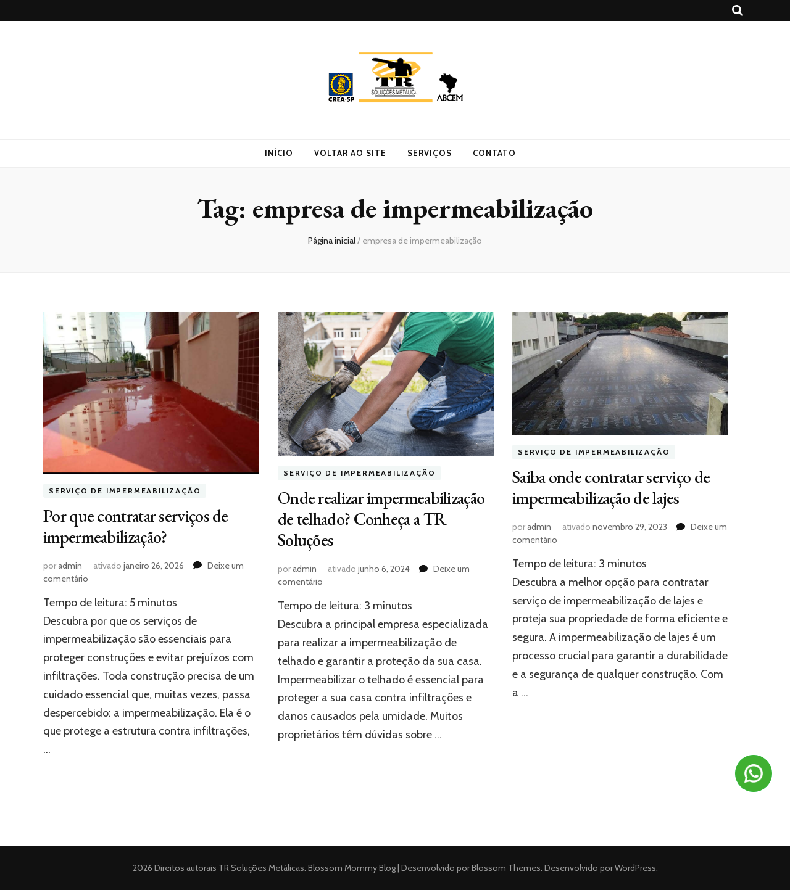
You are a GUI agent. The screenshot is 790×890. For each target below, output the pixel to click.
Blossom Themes (505, 867)
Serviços (429, 153)
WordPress (635, 867)
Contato (494, 153)
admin (70, 565)
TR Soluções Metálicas (261, 867)
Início (279, 153)
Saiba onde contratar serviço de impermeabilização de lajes (611, 487)
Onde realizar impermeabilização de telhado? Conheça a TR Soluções (381, 519)
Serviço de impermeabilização (125, 490)
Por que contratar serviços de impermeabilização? (135, 526)
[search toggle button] (737, 11)
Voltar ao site (350, 153)
